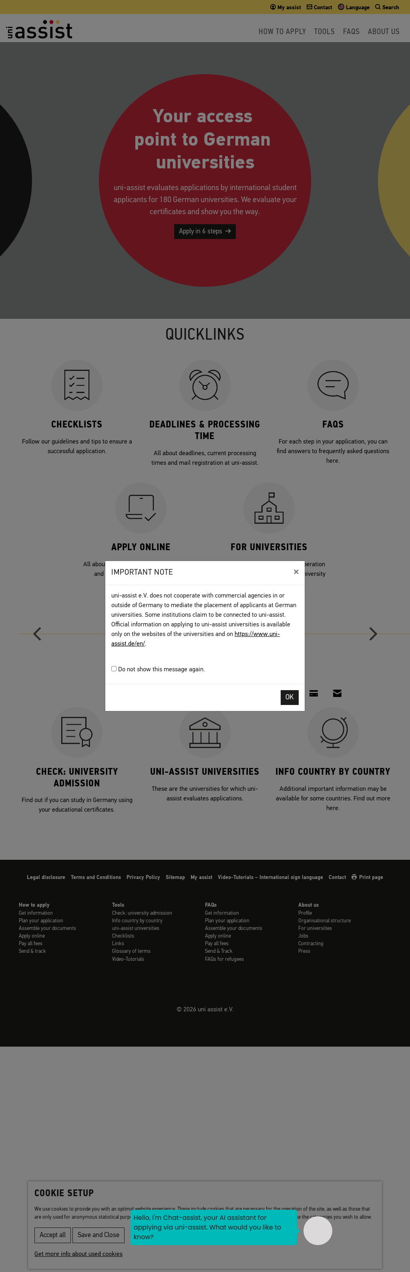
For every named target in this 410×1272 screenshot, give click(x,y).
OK (289, 697)
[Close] (296, 572)
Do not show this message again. (158, 669)
